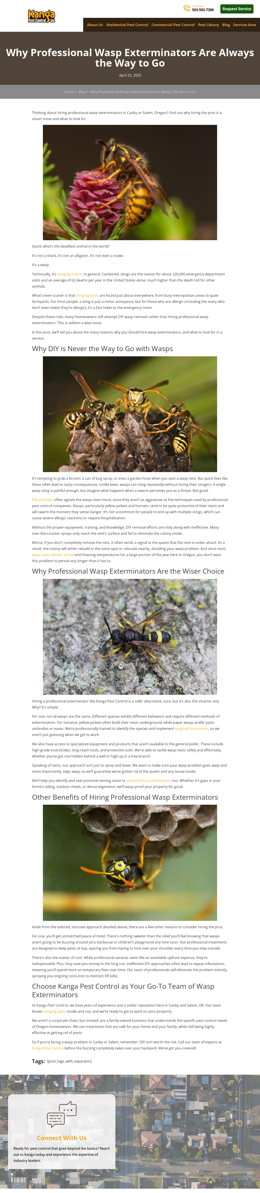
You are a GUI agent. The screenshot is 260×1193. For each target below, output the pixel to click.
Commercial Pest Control (173, 24)
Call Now (197, 6)
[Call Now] (187, 8)
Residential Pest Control (127, 24)
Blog (226, 24)
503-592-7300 (203, 9)
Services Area (244, 24)
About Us (95, 24)
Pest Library (208, 24)
